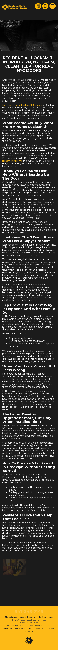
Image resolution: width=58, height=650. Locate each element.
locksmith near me (12, 160)
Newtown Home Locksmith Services (22, 105)
